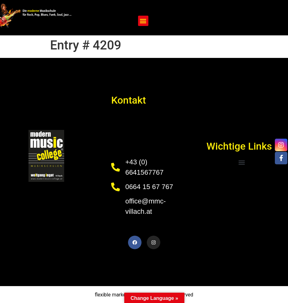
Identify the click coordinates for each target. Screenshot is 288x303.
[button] (143, 21)
